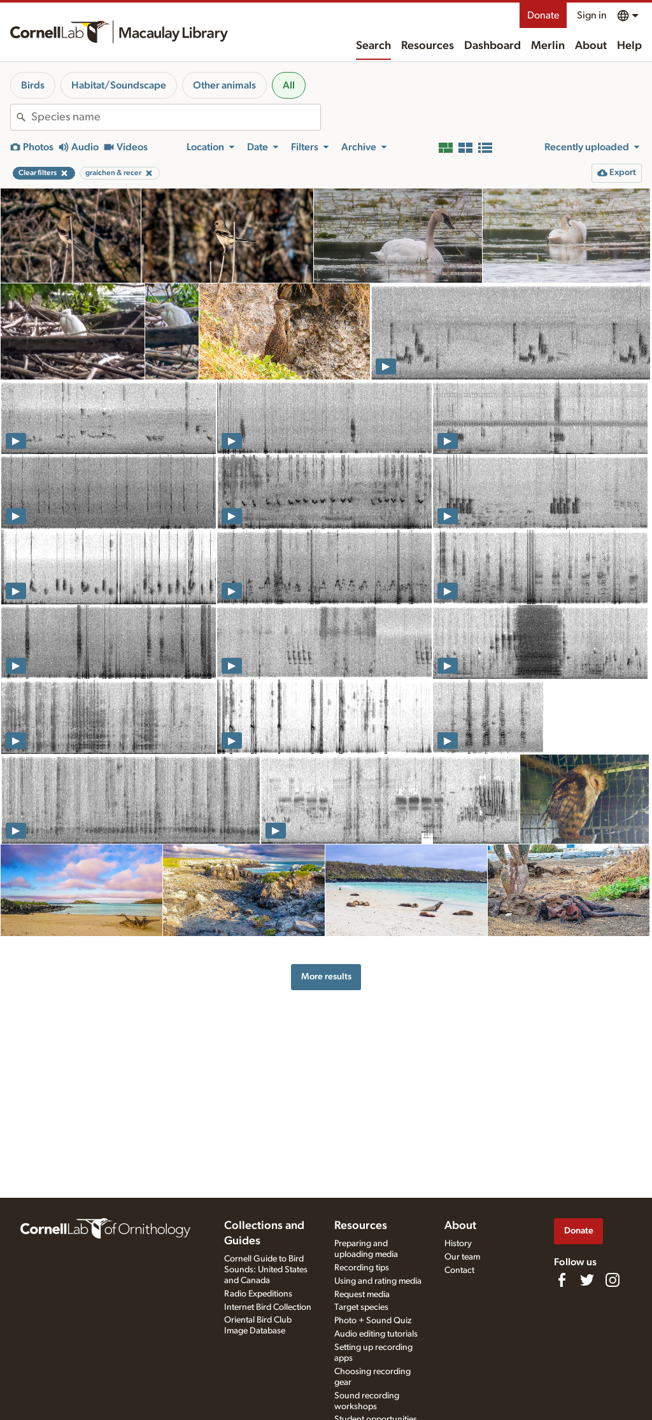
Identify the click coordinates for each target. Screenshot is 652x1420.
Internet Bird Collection (267, 1307)
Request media (362, 1294)
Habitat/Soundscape (118, 85)
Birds (33, 85)
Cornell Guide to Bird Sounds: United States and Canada (266, 1269)
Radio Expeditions (258, 1293)
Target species (361, 1307)
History (458, 1243)
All (289, 85)
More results (326, 976)
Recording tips (361, 1267)
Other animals (224, 85)
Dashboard (492, 46)
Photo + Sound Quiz (372, 1320)
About (591, 46)
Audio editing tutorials (376, 1334)
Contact (459, 1270)
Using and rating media (378, 1281)
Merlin (548, 46)
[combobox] (175, 117)
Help (629, 46)
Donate (543, 15)
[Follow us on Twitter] (587, 1280)
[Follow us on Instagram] (612, 1280)
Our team (462, 1257)
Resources (427, 46)
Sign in (592, 15)
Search (373, 46)
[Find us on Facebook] (561, 1280)
